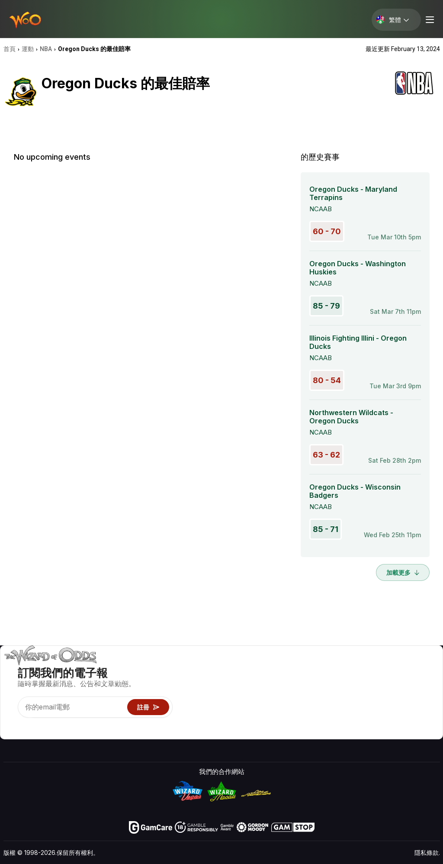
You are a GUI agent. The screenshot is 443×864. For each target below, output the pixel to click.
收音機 (385, 720)
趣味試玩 (320, 707)
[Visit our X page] (29, 724)
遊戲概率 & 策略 (330, 669)
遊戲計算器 (323, 682)
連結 (381, 694)
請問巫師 (320, 732)
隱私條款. (427, 852)
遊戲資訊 (320, 694)
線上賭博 (320, 720)
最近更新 (388, 707)
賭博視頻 (427, 669)
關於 (381, 669)
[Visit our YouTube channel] (10, 724)
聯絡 (381, 682)
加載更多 (402, 572)
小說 (420, 707)
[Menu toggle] (429, 20)
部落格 (423, 682)
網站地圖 (427, 694)
